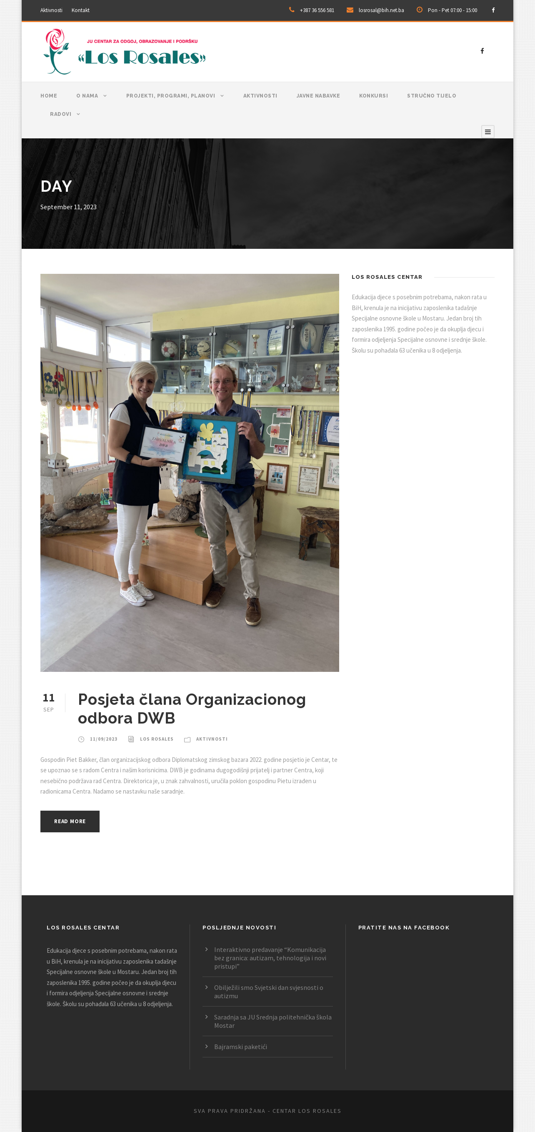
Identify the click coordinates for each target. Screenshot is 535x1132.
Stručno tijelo (431, 96)
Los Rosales (157, 739)
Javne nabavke (318, 96)
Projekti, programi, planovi (170, 96)
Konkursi (373, 96)
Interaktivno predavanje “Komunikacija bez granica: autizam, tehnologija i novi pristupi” (270, 957)
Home (48, 96)
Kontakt (81, 10)
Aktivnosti (51, 10)
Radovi (60, 114)
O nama (87, 96)
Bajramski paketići (240, 1046)
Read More (70, 821)
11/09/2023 (104, 739)
